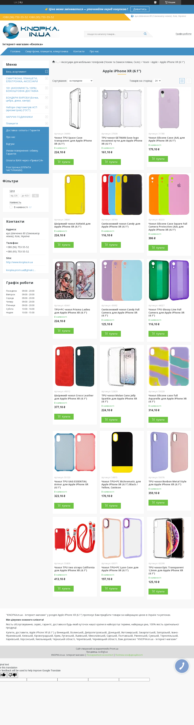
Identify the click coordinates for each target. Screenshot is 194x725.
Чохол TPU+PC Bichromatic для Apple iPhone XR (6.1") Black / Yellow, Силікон (121, 484)
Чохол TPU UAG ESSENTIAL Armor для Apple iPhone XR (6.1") (71, 484)
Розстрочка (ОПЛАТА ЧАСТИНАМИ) (18, 169)
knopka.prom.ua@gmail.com (21, 270)
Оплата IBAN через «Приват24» (24, 160)
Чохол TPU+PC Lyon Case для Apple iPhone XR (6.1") (119, 569)
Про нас (94, 51)
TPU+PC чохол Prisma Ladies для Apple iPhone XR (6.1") (72, 311)
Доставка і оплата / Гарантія (23, 130)
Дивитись (140, 9)
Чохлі (146, 62)
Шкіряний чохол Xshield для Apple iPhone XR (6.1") (72, 225)
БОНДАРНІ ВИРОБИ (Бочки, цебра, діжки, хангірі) (22, 99)
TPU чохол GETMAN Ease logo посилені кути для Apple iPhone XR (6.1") (121, 140)
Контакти (78, 51)
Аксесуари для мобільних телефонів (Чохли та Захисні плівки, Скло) (100, 62)
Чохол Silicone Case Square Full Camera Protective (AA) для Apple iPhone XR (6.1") (168, 226)
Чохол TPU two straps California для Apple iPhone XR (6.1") (74, 569)
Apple (154, 62)
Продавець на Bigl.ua (97, 651)
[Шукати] (145, 34)
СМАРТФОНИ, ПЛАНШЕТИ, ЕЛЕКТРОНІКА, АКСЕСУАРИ (22, 80)
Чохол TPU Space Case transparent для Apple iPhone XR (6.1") (73, 140)
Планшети (12, 123)
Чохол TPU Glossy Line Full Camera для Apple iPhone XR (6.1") (166, 312)
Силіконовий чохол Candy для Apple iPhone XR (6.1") (120, 225)
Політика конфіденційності (129, 654)
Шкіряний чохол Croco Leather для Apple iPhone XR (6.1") (73, 397)
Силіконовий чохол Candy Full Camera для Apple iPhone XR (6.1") (120, 312)
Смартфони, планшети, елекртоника (46, 51)
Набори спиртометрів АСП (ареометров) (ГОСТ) (21, 109)
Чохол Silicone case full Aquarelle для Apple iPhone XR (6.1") (168, 398)
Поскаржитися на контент (100, 654)
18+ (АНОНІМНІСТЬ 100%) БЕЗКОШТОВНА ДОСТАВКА (22, 89)
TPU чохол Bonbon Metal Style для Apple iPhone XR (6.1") (167, 483)
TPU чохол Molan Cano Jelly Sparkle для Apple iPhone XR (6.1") (119, 398)
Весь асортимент (16, 71)
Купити (66, 162)
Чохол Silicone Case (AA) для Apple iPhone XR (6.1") (167, 139)
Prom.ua (114, 648)
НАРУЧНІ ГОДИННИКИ (19, 116)
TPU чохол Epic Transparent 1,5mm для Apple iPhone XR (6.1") (166, 570)
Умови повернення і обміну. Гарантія (22, 152)
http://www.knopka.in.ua (19, 262)
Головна (15, 51)
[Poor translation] (12, 675)
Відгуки (10, 143)
